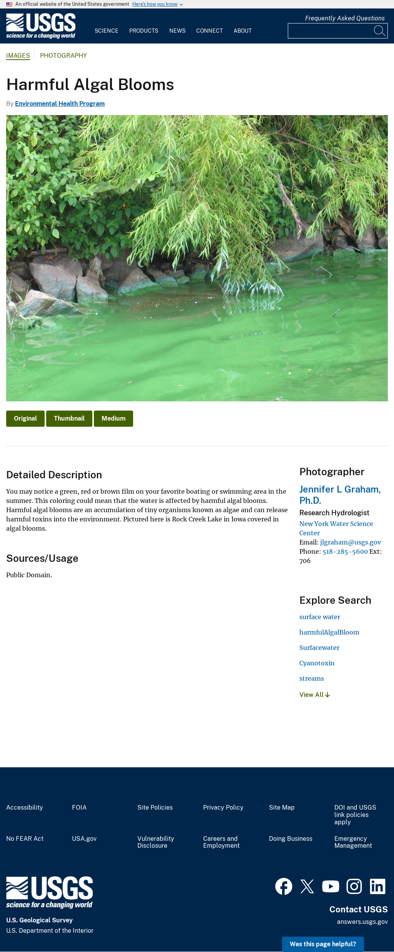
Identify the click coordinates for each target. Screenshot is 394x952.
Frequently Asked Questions (345, 18)
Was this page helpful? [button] (323, 944)
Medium (113, 418)
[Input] (338, 30)
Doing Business (290, 838)
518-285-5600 (345, 551)
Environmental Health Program (60, 103)
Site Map (282, 807)
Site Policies (155, 807)
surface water (319, 617)
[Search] (380, 30)
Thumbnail (69, 418)
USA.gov (84, 838)
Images (18, 55)
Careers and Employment (221, 842)
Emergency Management (353, 842)
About (243, 31)
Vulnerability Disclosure (155, 842)
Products (143, 31)
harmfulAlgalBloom (329, 632)
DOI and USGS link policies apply (355, 815)
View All (314, 694)
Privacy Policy (223, 807)
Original (25, 418)
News (177, 31)
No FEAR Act (24, 838)
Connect (209, 31)
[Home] (40, 37)
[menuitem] (106, 26)
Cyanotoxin (317, 663)
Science (107, 31)
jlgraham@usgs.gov (350, 542)
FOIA (79, 807)
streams (311, 678)
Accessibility (24, 807)
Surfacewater (319, 647)
